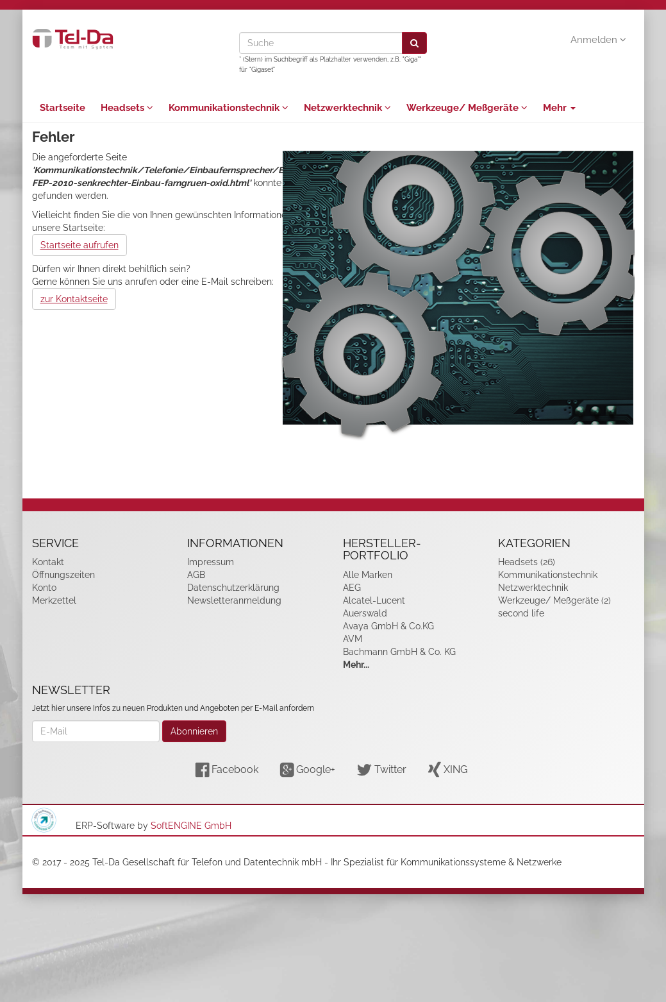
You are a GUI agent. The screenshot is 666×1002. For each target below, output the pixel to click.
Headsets (127, 108)
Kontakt (48, 562)
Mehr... (356, 664)
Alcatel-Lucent (374, 600)
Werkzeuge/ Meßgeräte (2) (554, 600)
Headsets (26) (526, 562)
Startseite (62, 108)
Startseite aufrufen (79, 245)
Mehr (559, 108)
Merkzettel (54, 600)
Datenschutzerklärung (233, 587)
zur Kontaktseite (74, 299)
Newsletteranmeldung (234, 600)
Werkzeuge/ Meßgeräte (467, 108)
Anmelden (598, 40)
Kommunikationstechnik (228, 108)
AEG (352, 587)
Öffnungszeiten (63, 575)
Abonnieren (194, 731)
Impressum (210, 562)
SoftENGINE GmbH (191, 825)
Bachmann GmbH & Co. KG (399, 652)
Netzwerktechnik (347, 108)
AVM (352, 639)
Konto (44, 587)
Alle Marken (367, 575)
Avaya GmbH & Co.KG (388, 626)
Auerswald (365, 613)
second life (521, 613)
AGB (196, 575)
